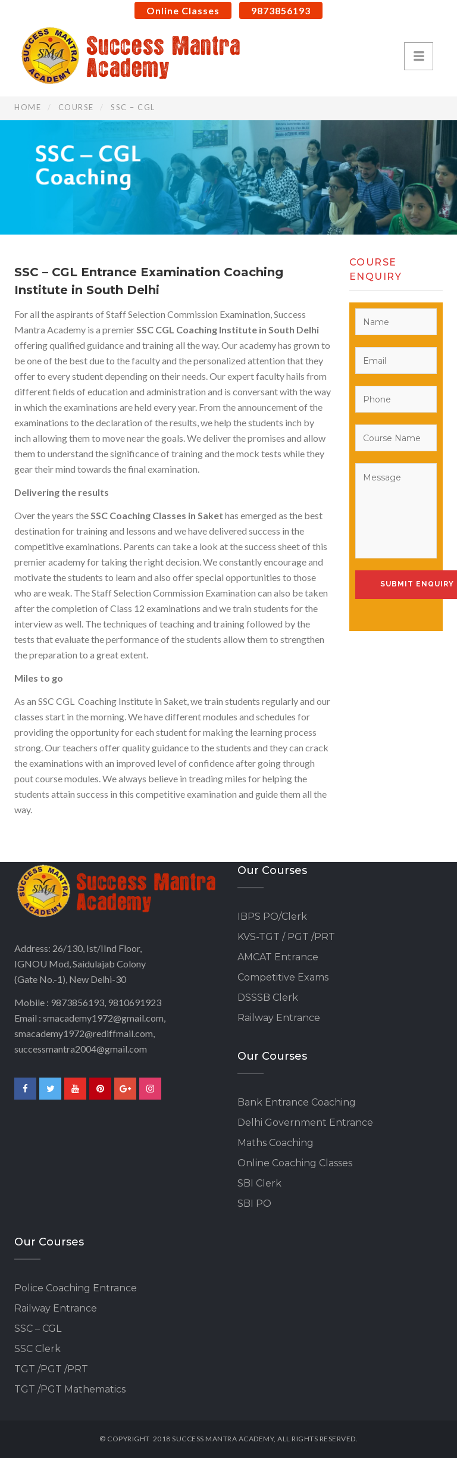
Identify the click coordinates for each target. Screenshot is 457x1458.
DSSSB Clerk (267, 997)
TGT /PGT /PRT (51, 1369)
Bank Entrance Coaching (296, 1102)
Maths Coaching (275, 1142)
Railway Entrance (278, 1017)
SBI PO (254, 1203)
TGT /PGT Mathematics (70, 1389)
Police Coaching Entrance (75, 1288)
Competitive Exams (282, 977)
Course (76, 107)
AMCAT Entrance (277, 957)
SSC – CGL (37, 1328)
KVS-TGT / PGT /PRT (286, 936)
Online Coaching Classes (294, 1163)
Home (27, 107)
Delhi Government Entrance (305, 1122)
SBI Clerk (259, 1183)
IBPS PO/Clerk (272, 916)
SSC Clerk (37, 1348)
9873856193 (281, 10)
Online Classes (183, 10)
